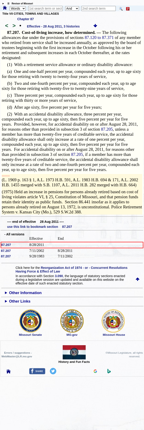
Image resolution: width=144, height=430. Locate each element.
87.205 (107, 129)
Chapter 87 (25, 19)
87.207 (6, 245)
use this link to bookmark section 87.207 (39, 227)
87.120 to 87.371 (99, 37)
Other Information (25, 293)
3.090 (59, 276)
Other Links (19, 301)
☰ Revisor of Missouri (19, 3)
